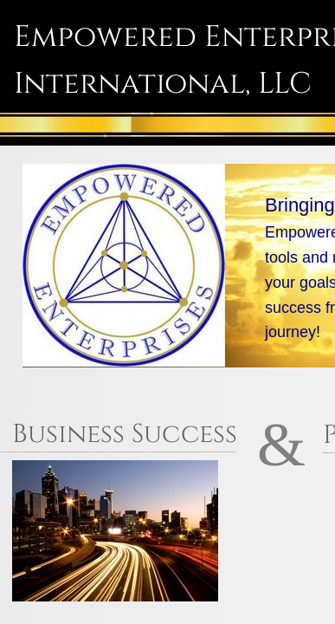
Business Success (128, 434)
